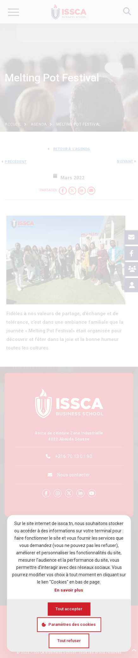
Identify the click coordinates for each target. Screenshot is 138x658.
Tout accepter (68, 608)
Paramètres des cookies (72, 624)
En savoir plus (68, 589)
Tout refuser (69, 640)
